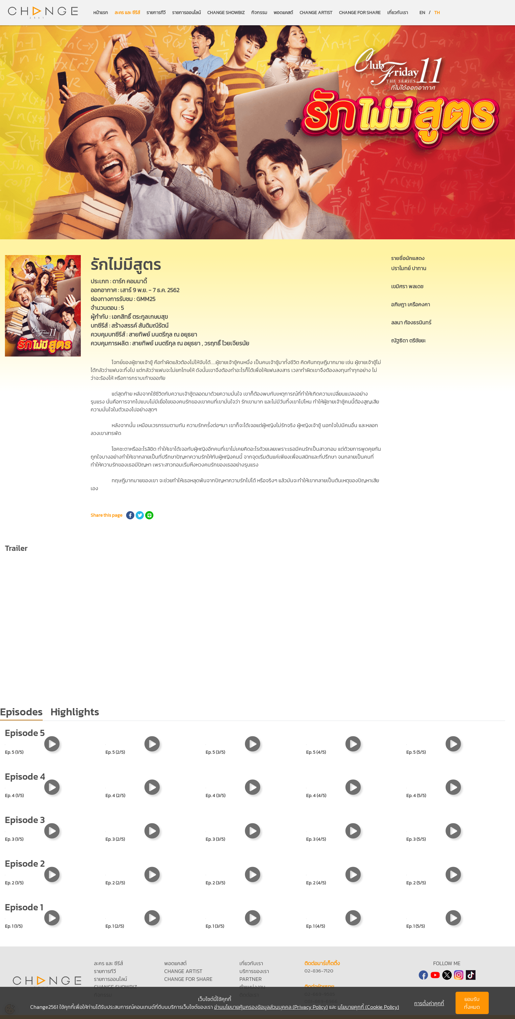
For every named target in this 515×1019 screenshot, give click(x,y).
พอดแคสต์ (283, 12)
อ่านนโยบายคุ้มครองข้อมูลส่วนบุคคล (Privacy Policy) (271, 1007)
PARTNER (250, 979)
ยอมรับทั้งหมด (472, 1003)
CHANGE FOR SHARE (360, 12)
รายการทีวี (156, 12)
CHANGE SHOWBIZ (226, 12)
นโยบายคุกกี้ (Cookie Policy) (368, 1007)
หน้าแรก (100, 12)
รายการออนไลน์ (186, 12)
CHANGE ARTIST (316, 12)
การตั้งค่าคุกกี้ (429, 1003)
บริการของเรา (254, 971)
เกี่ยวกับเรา (397, 12)
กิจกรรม (259, 12)
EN (422, 12)
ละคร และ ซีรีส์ (127, 12)
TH (437, 12)
